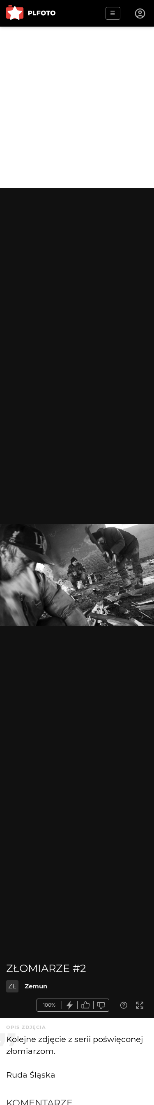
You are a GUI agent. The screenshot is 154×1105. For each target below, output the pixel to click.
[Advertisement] (77, 107)
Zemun (36, 986)
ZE (12, 986)
